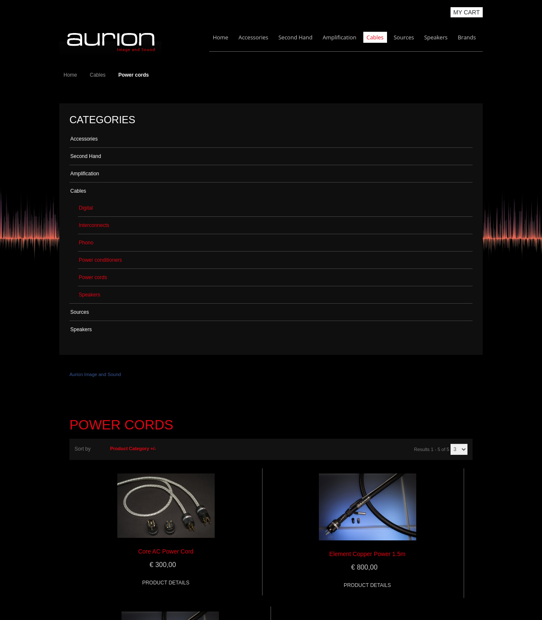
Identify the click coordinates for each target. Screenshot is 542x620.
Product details (166, 583)
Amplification (340, 37)
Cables (375, 37)
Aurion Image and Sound (95, 374)
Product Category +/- (133, 448)
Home (220, 37)
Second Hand (295, 37)
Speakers (436, 37)
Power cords (93, 277)
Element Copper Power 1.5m (367, 554)
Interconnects (94, 225)
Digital (86, 208)
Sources (404, 37)
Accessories (253, 37)
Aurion (110, 41)
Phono (86, 243)
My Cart (467, 12)
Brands (467, 37)
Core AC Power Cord (166, 551)
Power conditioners (100, 260)
